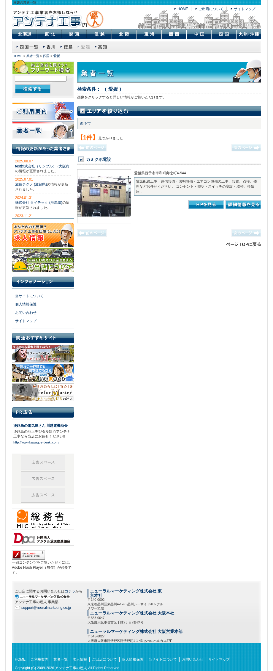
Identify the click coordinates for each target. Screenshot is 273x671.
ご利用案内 (43, 111)
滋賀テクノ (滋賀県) (31, 184)
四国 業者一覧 (27, 46)
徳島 (66, 46)
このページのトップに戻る (243, 244)
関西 (173, 34)
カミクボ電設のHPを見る (206, 204)
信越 (99, 34)
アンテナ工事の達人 (71, 668)
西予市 (85, 123)
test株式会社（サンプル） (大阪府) (43, 166)
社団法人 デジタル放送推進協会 (43, 540)
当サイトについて (29, 296)
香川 (49, 46)
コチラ (70, 591)
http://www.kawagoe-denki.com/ (36, 442)
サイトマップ (244, 9)
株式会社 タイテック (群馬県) (38, 202)
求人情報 (43, 235)
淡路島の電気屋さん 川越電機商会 (40, 426)
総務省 (43, 517)
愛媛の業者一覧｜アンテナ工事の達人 (58, 19)
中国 (198, 34)
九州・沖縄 (248, 34)
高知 (101, 46)
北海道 (24, 34)
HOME (182, 9)
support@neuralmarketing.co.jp (46, 608)
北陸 (124, 34)
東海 (148, 34)
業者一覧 (32, 56)
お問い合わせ (25, 313)
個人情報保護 (25, 304)
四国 (46, 56)
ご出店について (211, 9)
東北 (49, 34)
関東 (74, 34)
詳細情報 (243, 204)
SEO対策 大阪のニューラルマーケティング (44, 596)
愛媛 (56, 56)
